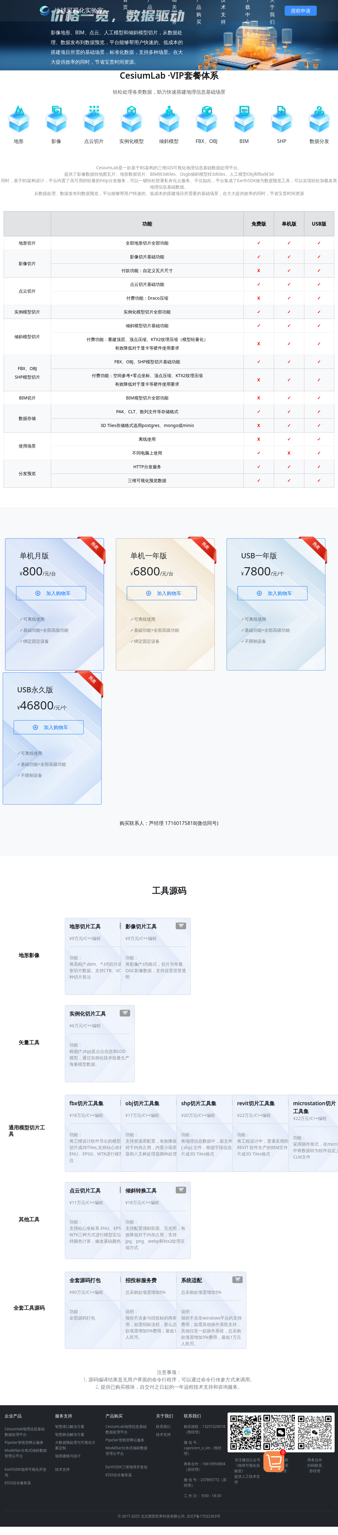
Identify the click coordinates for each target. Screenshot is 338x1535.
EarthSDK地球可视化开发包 (25, 1472)
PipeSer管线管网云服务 (24, 1442)
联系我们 (163, 1426)
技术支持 (62, 1469)
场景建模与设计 (68, 1455)
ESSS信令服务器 (18, 1482)
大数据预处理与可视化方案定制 (75, 1445)
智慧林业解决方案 (69, 1434)
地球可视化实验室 (78, 10)
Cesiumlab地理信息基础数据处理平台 (25, 1431)
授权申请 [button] (300, 10)
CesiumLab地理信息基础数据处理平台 (126, 1429)
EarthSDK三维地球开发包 (126, 1466)
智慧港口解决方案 (69, 1426)
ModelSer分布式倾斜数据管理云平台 (26, 1453)
